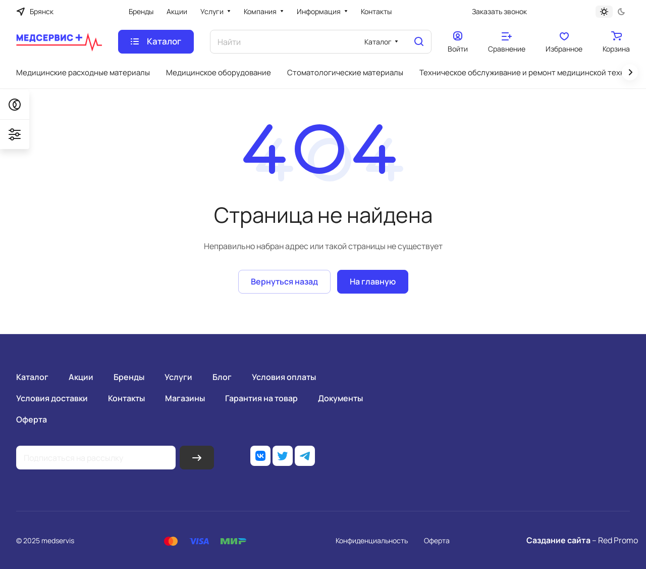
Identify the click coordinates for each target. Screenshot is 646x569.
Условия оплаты (284, 377)
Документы (340, 398)
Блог (222, 377)
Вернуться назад (284, 281)
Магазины (185, 398)
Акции (81, 377)
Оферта (31, 419)
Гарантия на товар (261, 398)
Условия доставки (52, 398)
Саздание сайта (558, 540)
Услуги (178, 377)
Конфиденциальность (372, 540)
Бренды (129, 377)
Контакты (126, 398)
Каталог (32, 377)
